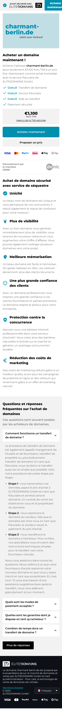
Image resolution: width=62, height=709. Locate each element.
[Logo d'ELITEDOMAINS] (31, 664)
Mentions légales (13, 687)
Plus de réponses (18, 645)
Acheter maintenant (31, 132)
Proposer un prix (31, 142)
